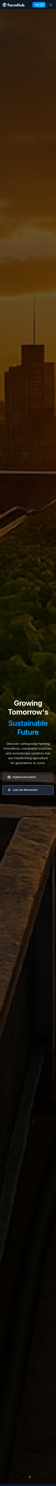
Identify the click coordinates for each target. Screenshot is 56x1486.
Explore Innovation (21, 777)
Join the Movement (22, 790)
